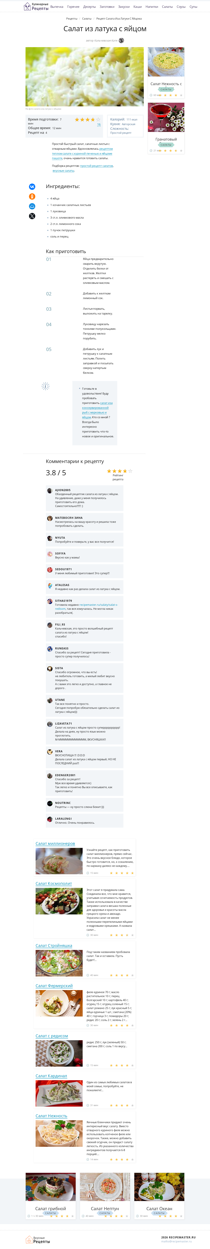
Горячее (73, 6)
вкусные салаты (63, 170)
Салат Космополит (54, 883)
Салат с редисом (52, 1035)
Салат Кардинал (51, 1075)
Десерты (89, 6)
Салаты (167, 6)
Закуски (124, 6)
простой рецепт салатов (96, 166)
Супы (193, 6)
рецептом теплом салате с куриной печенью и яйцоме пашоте (82, 153)
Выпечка (56, 6)
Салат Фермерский (54, 985)
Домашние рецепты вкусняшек (38, 1239)
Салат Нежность (51, 1115)
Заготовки (107, 6)
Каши (137, 6)
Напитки (152, 6)
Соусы (181, 6)
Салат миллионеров (55, 843)
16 (99, 124)
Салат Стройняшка (54, 945)
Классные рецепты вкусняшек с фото (36, 6)
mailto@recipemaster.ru (176, 1241)
